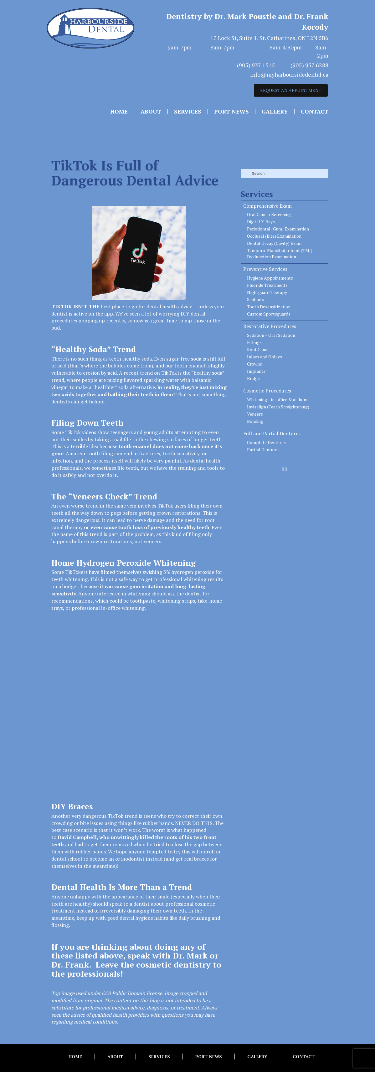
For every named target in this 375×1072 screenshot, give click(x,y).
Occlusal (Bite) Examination (274, 236)
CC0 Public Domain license (132, 993)
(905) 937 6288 (309, 65)
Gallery (275, 111)
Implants (256, 371)
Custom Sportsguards (268, 314)
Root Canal (258, 349)
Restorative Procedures (269, 326)
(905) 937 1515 (256, 65)
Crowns (254, 364)
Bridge (253, 378)
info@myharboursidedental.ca (289, 74)
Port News (231, 111)
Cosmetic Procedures (267, 390)
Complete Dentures (266, 442)
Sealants (255, 299)
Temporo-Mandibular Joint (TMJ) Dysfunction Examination (279, 253)
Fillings (254, 342)
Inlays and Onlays (264, 357)
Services (187, 111)
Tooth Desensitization (268, 307)
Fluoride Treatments (267, 285)
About (151, 111)
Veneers (255, 414)
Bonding (255, 421)
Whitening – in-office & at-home (278, 399)
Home (119, 111)
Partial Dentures (263, 450)
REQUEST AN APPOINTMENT (290, 90)
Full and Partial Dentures (272, 433)
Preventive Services (265, 268)
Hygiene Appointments (270, 278)
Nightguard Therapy (267, 292)
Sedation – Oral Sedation (271, 335)
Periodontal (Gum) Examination (278, 229)
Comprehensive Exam (267, 205)
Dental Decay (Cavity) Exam (274, 243)
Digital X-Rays (261, 222)
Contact (314, 111)
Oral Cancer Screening (269, 214)
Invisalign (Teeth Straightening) (278, 407)
